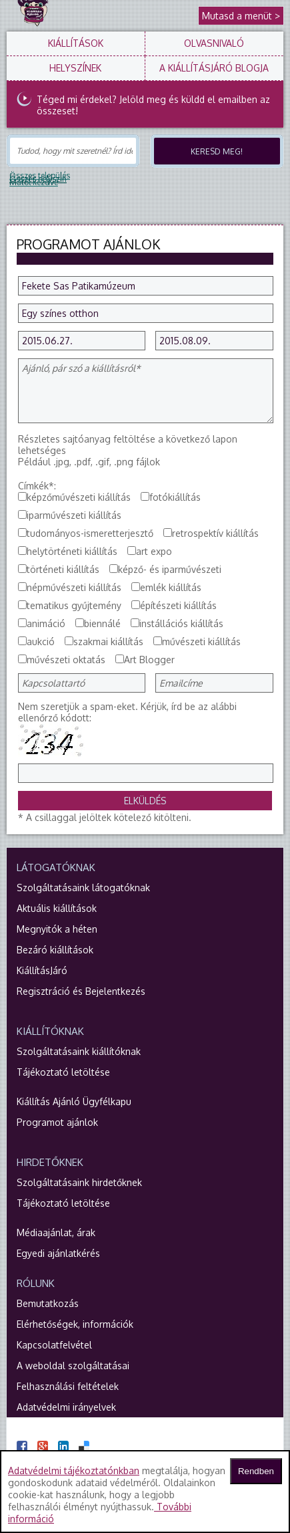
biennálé (102, 623)
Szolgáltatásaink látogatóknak (83, 887)
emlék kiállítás (170, 587)
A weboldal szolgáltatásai (73, 1365)
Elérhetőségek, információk (75, 1324)
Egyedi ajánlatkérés (58, 1253)
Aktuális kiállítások (57, 908)
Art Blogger (149, 659)
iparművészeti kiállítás (74, 515)
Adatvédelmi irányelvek (66, 1407)
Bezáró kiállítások (55, 949)
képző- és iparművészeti (169, 569)
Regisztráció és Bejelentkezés (81, 991)
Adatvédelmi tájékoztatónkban (73, 1470)
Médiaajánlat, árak (56, 1232)
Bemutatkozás (48, 1303)
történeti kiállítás (63, 569)
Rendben (256, 1471)
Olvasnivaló (214, 43)
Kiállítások (75, 43)
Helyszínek (75, 68)
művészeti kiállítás (201, 641)
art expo (154, 551)
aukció (41, 641)
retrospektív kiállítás (215, 533)
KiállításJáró (42, 970)
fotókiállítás (175, 497)
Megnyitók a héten (57, 929)
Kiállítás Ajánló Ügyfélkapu (74, 1101)
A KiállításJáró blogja (214, 68)
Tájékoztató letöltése (63, 1072)
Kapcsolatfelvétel (54, 1344)
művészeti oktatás (66, 659)
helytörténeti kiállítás (72, 551)
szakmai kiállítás (108, 641)
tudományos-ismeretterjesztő (90, 533)
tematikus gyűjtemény (74, 605)
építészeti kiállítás (178, 605)
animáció (46, 623)
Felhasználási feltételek (68, 1386)
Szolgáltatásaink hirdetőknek (79, 1182)
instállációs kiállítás (181, 623)
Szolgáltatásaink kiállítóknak (79, 1051)
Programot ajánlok (57, 1122)
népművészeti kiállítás (74, 587)
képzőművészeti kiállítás (79, 497)
